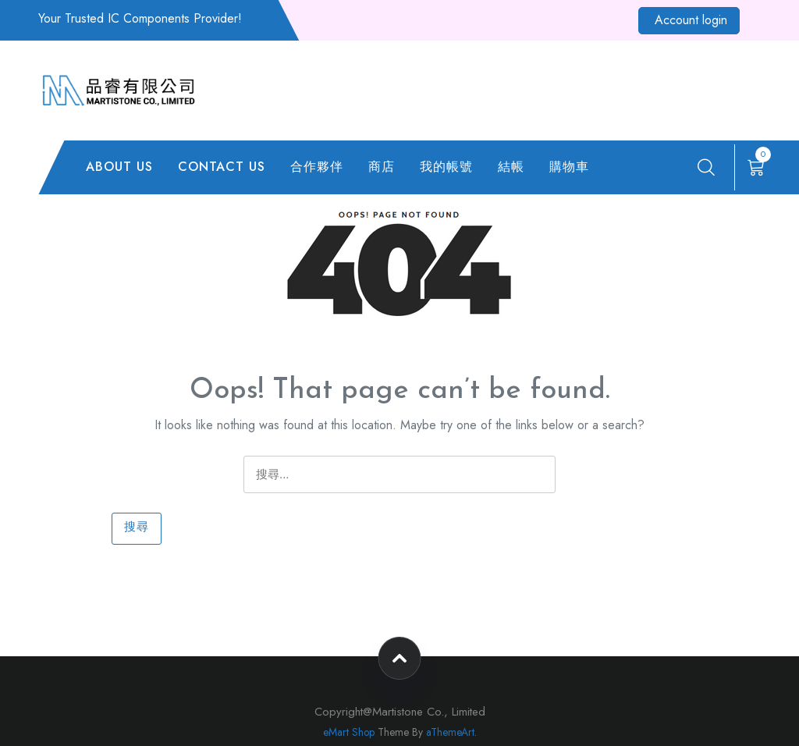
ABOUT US (119, 167)
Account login (691, 20)
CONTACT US (221, 167)
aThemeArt (450, 732)
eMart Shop (349, 732)
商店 (381, 167)
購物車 (569, 167)
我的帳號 (446, 167)
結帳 (511, 167)
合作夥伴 (316, 167)
